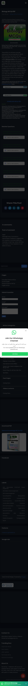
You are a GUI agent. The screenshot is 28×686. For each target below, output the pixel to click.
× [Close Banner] (26, 684)
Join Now (15, 354)
